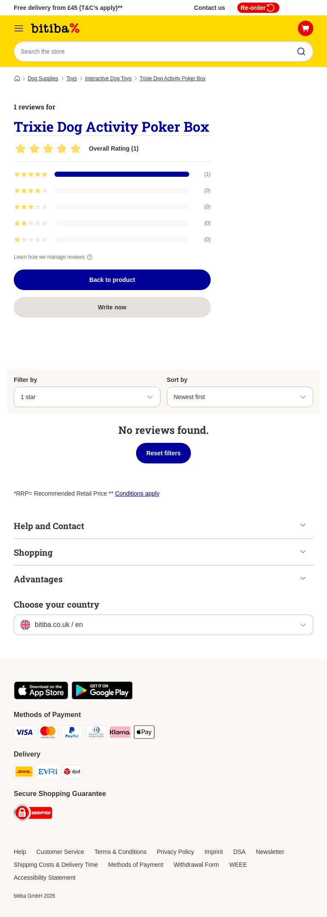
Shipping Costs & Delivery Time (56, 864)
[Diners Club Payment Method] (96, 733)
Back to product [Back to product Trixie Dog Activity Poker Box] (112, 279)
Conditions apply (137, 493)
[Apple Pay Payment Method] (144, 733)
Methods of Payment (135, 864)
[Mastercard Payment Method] (48, 733)
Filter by (25, 379)
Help (20, 851)
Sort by (177, 379)
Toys (72, 79)
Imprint (214, 851)
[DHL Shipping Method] (24, 773)
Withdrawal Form (196, 864)
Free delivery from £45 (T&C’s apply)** (68, 7)
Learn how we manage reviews (54, 257)
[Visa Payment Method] (24, 733)
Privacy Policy (175, 851)
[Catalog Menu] (18, 28)
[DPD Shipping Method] (72, 773)
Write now (112, 307)
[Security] (33, 814)
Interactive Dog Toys (108, 79)
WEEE (238, 864)
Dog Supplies (43, 79)
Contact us (209, 7)
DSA (239, 851)
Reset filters (163, 453)
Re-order (258, 8)
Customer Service (60, 851)
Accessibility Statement (45, 877)
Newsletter (270, 851)
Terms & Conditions (120, 851)
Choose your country (57, 604)
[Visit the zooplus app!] (41, 697)
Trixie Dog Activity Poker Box (172, 79)
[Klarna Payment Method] (120, 733)
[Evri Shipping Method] (48, 773)
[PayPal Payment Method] (72, 733)
